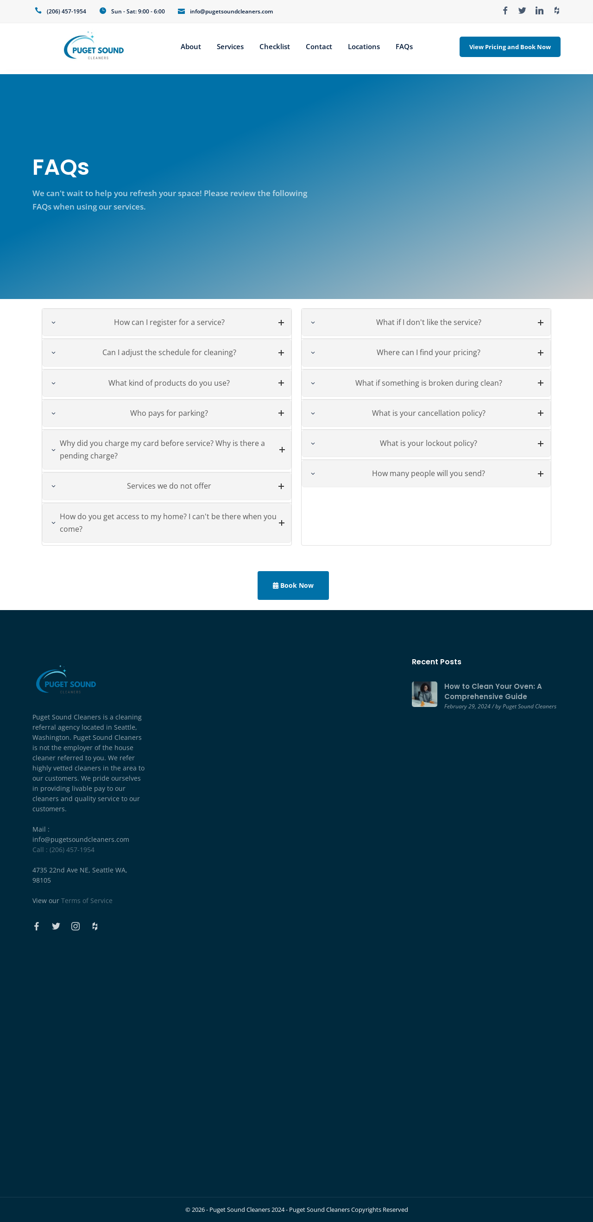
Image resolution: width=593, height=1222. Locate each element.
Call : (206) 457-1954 (63, 849)
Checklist (274, 46)
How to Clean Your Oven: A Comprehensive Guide (493, 691)
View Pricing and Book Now (510, 47)
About (191, 46)
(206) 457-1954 (66, 11)
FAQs (404, 46)
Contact (319, 46)
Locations (364, 46)
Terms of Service (87, 900)
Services (230, 46)
